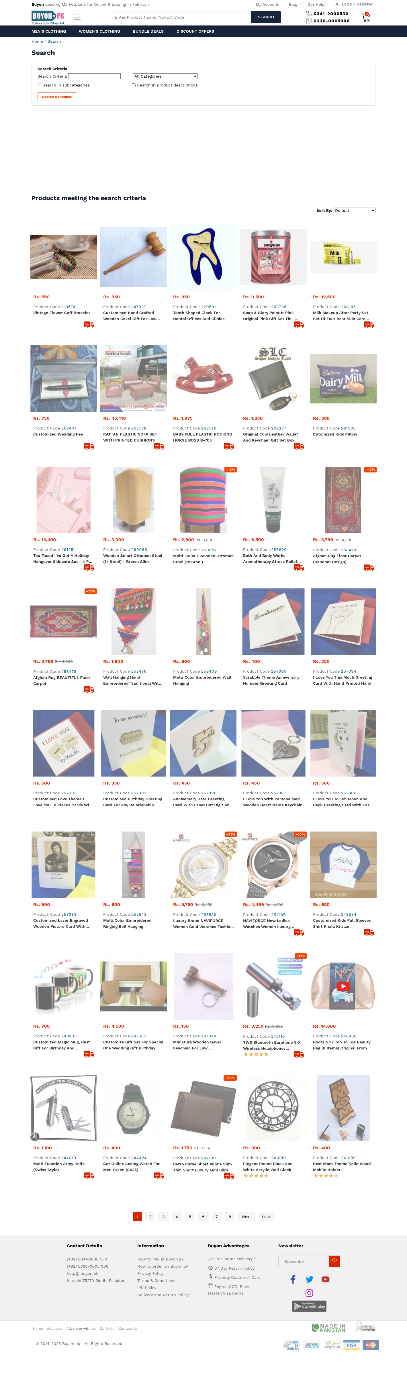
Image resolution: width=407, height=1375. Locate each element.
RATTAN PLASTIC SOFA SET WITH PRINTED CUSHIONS (130, 370)
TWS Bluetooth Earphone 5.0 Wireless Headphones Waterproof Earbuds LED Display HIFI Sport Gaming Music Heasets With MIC (271, 647)
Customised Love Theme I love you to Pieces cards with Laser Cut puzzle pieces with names (63, 536)
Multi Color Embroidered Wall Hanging (202, 481)
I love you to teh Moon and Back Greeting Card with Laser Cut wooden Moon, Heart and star (343, 536)
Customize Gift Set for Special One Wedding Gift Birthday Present (133, 647)
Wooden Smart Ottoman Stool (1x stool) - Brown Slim (132, 425)
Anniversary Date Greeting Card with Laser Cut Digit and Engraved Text (202, 536)
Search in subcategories (66, 85)
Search (266, 17)
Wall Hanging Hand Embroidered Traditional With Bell (132, 481)
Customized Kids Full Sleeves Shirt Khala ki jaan (342, 591)
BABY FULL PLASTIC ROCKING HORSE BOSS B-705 (202, 370)
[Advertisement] (203, 151)
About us (54, 850)
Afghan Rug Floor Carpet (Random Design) (337, 426)
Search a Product (57, 97)
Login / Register (357, 4)
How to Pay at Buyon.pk (160, 794)
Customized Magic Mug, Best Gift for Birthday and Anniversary (61, 647)
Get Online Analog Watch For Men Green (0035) (131, 701)
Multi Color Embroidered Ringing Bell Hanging (127, 591)
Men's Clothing (49, 31)
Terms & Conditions (156, 815)
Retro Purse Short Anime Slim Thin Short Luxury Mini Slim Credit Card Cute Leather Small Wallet (202, 702)
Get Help (316, 4)
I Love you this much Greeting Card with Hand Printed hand (342, 481)
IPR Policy (146, 822)
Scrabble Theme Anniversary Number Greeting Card (271, 481)
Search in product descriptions (167, 85)
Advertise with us (81, 850)
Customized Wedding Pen (58, 367)
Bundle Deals (148, 31)
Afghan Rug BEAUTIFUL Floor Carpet (61, 481)
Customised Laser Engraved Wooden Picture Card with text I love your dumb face (60, 591)
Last (266, 751)
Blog (293, 4)
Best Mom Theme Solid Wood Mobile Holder (342, 701)
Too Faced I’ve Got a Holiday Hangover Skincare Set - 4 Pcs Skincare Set (63, 426)
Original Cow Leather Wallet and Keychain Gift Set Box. (270, 370)
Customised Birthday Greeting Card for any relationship (132, 536)
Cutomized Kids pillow (335, 367)
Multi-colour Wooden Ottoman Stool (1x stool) (203, 426)
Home (37, 41)
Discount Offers (195, 31)
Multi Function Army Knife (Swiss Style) (59, 701)
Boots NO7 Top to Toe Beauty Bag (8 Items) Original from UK (342, 647)
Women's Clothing (99, 31)
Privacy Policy (150, 808)
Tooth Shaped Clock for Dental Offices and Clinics (198, 315)
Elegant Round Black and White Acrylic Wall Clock (268, 701)
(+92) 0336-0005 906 (87, 801)
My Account (267, 4)
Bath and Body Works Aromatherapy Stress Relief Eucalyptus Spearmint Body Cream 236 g (270, 426)
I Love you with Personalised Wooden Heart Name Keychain (273, 536)
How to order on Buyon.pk (163, 801)
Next (246, 751)
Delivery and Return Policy (163, 830)
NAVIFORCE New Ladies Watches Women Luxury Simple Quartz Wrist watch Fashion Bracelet (269, 592)
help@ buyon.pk (82, 808)
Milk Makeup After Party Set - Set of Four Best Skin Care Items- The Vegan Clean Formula (342, 316)
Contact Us (128, 850)
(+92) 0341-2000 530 (87, 794)
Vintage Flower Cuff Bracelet (61, 312)
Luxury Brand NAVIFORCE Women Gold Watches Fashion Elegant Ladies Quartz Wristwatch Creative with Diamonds (203, 592)
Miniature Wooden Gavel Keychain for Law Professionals (197, 647)
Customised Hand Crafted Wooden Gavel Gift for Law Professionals (129, 316)
